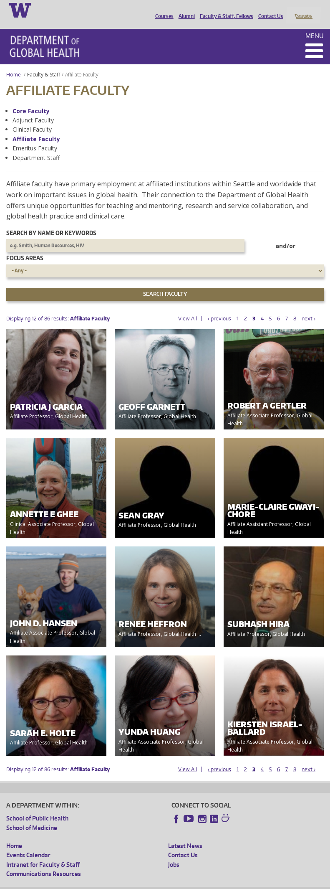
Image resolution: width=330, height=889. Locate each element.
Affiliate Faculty (36, 128)
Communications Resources (43, 862)
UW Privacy (116, 882)
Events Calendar (28, 844)
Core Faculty (31, 100)
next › (308, 307)
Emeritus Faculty (35, 137)
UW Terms (150, 882)
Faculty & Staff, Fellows (224, 9)
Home (13, 63)
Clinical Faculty (32, 118)
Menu (314, 24)
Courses (162, 9)
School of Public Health (37, 807)
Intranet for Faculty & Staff (43, 853)
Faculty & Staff (43, 63)
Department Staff (36, 146)
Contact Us (268, 9)
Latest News (185, 834)
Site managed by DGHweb (200, 882)
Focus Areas (24, 247)
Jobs (173, 853)
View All (187, 307)
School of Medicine (31, 816)
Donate (303, 9)
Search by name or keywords (51, 221)
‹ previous (219, 307)
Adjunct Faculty (33, 109)
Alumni (184, 9)
